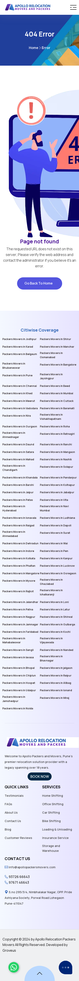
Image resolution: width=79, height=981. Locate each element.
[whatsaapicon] (13, 967)
